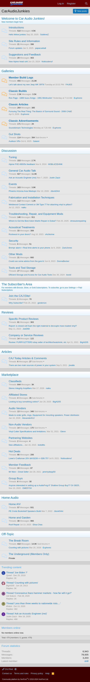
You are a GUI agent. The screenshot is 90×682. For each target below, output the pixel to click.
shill (86, 661)
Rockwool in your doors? (20, 234)
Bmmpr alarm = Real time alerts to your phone (29, 248)
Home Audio (10, 497)
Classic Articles (18, 104)
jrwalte (72, 365)
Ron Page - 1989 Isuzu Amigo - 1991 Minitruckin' (30, 98)
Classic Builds (18, 91)
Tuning (13, 157)
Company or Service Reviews (26, 335)
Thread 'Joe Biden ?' (17, 572)
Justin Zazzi (54, 177)
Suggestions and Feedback (25, 54)
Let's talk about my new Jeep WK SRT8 (26, 84)
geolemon (42, 303)
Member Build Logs (21, 77)
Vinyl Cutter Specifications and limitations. (27, 431)
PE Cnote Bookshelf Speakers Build (25, 511)
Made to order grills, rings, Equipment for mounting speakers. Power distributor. (44, 415)
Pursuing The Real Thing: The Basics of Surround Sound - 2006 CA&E (40, 111)
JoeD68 (26, 329)
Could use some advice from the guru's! (26, 261)
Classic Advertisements (23, 120)
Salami (36, 141)
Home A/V (15, 504)
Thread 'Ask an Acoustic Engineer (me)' (26, 613)
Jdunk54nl (55, 191)
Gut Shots (15, 134)
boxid (68, 275)
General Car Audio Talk (22, 170)
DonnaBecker (63, 261)
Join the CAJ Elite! (19, 295)
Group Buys (16, 478)
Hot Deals (14, 451)
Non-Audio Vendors (20, 424)
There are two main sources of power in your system (32, 365)
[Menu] (4, 3)
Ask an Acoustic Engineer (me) (22, 177)
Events (13, 184)
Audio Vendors (17, 408)
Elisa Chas (37, 524)
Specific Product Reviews (24, 318)
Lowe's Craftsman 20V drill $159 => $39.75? (28, 458)
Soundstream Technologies (21, 128)
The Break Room (19, 540)
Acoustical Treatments (22, 227)
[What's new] (80, 3)
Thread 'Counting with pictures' (22, 582)
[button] (15, 669)
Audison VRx (14, 141)
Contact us (7, 673)
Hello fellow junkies (17, 34)
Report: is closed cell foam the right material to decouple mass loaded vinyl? (43, 326)
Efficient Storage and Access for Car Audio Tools (30, 275)
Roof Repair (14, 524)
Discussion (9, 150)
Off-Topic (8, 534)
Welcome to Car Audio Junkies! (23, 18)
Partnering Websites (20, 437)
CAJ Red (7, 669)
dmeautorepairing (78, 221)
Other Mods (16, 254)
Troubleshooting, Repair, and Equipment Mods (36, 213)
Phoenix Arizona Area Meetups (22, 191)
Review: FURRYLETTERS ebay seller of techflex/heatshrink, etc (37, 342)
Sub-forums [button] (40, 137)
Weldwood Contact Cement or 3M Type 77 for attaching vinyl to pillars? (40, 204)
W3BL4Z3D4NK (55, 164)
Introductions (16, 27)
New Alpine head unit (18, 61)
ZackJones (67, 248)
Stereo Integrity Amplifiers (20, 388)
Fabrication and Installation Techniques (31, 197)
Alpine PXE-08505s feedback (22, 164)
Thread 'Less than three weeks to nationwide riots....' (33, 603)
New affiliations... (16, 445)
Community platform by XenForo (25, 679)
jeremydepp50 (49, 472)
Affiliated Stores (18, 394)
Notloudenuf (47, 61)
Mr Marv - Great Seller (19, 472)
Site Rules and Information (24, 41)
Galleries (8, 71)
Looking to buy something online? (24, 402)
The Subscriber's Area (17, 284)
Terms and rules (21, 673)
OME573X (27, 488)
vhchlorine (49, 234)
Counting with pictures (19, 547)
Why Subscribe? (16, 303)
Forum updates (15, 48)
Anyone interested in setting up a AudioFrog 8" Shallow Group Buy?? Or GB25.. (44, 485)
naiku (23, 207)
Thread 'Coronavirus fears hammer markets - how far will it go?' (39, 593)
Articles (7, 351)
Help (47, 673)
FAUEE (69, 84)
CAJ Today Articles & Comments (28, 358)
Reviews (7, 312)
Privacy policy (37, 673)
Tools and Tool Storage (22, 267)
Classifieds (15, 381)
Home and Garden (19, 517)
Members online (11, 627)
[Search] (86, 3)
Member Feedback (20, 464)
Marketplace (10, 374)
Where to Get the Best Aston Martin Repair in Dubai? (32, 221)
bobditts (41, 445)
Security (13, 240)
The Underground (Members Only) (29, 554)
